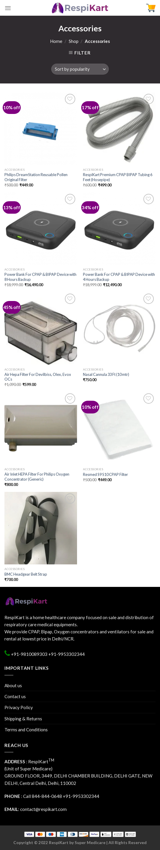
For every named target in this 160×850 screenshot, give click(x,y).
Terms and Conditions (26, 729)
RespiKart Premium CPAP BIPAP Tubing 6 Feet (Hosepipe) (117, 177)
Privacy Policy (18, 707)
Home (56, 41)
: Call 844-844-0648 (33, 796)
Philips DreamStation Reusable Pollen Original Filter (36, 177)
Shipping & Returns (23, 718)
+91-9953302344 (66, 654)
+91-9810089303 (28, 654)
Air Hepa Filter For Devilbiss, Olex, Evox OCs (37, 377)
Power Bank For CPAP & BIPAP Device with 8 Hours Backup (40, 277)
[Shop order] (80, 69)
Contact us (15, 696)
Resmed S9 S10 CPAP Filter (105, 474)
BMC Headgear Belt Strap (25, 574)
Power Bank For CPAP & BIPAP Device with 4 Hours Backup (119, 277)
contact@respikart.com (43, 809)
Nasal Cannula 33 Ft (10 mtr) (106, 374)
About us (13, 685)
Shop (74, 41)
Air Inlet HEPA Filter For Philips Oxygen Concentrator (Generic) (36, 477)
